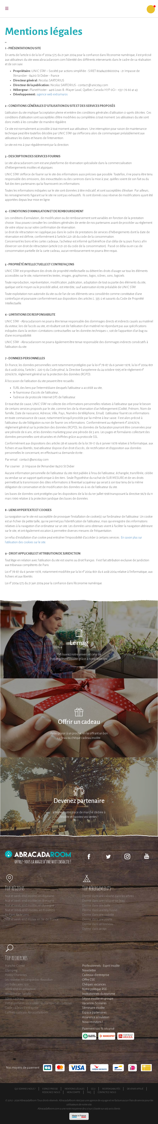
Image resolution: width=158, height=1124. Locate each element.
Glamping (11, 970)
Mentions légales (74, 1088)
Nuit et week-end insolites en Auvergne (29, 905)
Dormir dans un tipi (94, 928)
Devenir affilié (135, 1088)
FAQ (89, 1092)
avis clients (114, 1108)
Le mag (79, 643)
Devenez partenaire (79, 801)
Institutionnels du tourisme (98, 993)
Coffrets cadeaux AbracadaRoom (26, 1012)
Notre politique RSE (94, 989)
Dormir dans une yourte (97, 919)
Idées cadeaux (14, 998)
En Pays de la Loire (17, 914)
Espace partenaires (94, 1012)
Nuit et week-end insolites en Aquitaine (29, 896)
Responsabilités (111, 1088)
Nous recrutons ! (92, 1022)
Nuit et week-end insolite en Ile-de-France (31, 919)
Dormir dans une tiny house (99, 910)
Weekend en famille (18, 993)
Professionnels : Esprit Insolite (101, 965)
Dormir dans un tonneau (97, 924)
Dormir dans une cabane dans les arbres (108, 896)
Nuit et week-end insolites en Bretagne (29, 900)
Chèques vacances (94, 984)
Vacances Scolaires (94, 1003)
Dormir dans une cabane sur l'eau (103, 900)
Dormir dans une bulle (96, 905)
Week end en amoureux (20, 989)
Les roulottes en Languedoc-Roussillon (29, 979)
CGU (93, 1088)
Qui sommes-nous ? (25, 1088)
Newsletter (89, 970)
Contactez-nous (107, 1092)
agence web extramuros (52, 94)
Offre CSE (88, 979)
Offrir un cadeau (79, 722)
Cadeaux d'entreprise (95, 975)
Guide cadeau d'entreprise (21, 1007)
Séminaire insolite (93, 1007)
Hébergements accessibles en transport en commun (38, 1003)
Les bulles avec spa (17, 984)
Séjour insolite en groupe (97, 998)
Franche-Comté (15, 965)
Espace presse (50, 1088)
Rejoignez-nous (51, 1092)
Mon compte (73, 1092)
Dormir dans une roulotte (98, 914)
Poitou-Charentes (16, 975)
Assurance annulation (95, 1017)
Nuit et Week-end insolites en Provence (30, 910)
